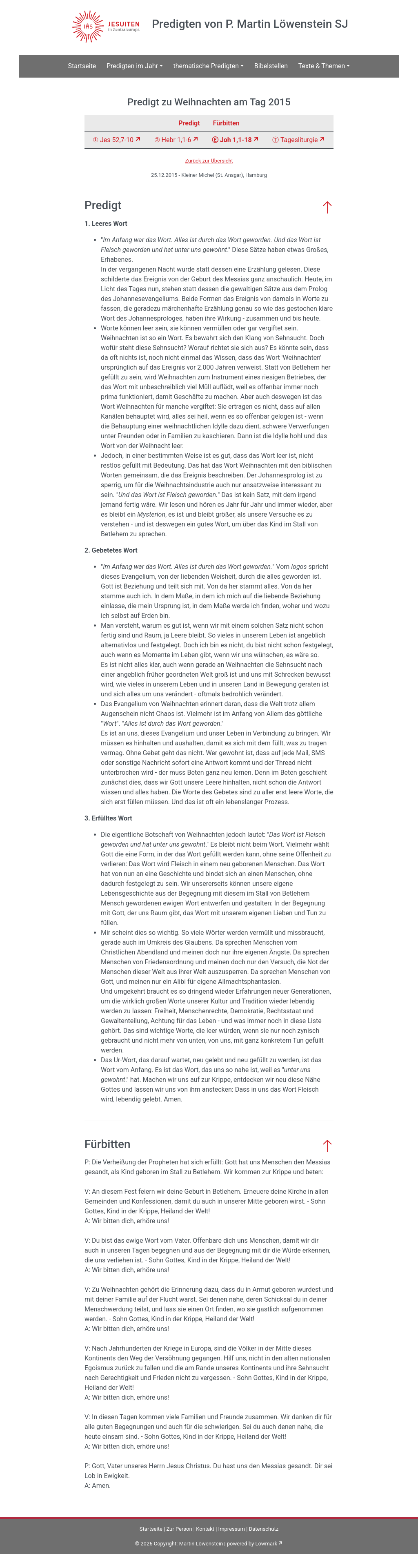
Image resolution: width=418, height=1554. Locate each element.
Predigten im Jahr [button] (132, 66)
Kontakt (205, 1529)
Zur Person (179, 1529)
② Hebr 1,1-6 (172, 140)
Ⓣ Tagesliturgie (295, 140)
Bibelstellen (271, 66)
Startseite (82, 66)
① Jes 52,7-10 (113, 140)
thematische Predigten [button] (206, 66)
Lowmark (266, 1544)
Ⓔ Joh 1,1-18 (232, 140)
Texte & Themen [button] (321, 66)
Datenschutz (263, 1529)
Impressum (231, 1529)
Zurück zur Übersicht (209, 161)
